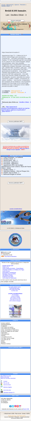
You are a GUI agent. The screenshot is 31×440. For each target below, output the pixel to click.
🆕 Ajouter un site (6, 252)
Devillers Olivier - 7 (9, 169)
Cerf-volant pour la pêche (8, 328)
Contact (5, 381)
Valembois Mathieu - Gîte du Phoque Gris (16, 171)
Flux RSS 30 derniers (11, 256)
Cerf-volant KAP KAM (14, 289)
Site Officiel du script (6, 375)
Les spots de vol (5, 339)
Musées (3, 342)
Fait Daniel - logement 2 (10, 162)
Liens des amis (7, 390)
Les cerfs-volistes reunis (15, 287)
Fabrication (4, 332)
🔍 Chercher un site (6, 255)
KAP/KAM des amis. (15, 288)
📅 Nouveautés (5, 253)
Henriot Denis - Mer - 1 (10, 160)
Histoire (3, 335)
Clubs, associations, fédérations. (10, 330)
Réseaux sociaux (6, 343)
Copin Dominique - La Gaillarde (13, 157)
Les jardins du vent (6, 337)
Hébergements (5, 334)
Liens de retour (7, 384)
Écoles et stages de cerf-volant (9, 331)
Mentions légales (7, 387)
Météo (3, 341)
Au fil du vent (14, 290)
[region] (15, 132)
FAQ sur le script (5, 377)
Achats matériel (5, 323)
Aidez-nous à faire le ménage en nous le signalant (18, 149)
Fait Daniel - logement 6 (10, 163)
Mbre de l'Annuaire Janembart (8, 378)
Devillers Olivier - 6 (9, 159)
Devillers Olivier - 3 (16, 34)
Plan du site (6, 383)
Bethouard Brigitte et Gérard (12, 174)
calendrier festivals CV (8, 392)
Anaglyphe (4, 326)
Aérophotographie (6, 324)
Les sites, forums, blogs (7, 338)
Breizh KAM (26, 409)
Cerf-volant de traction (7, 327)
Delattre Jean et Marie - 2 (11, 173)
